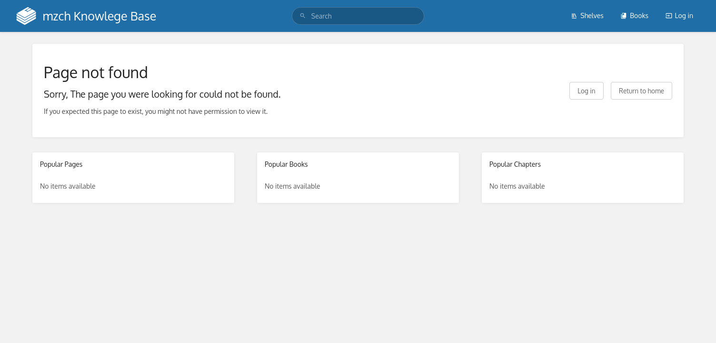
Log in (679, 15)
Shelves (587, 15)
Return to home (641, 91)
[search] (358, 16)
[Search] (302, 16)
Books (634, 15)
